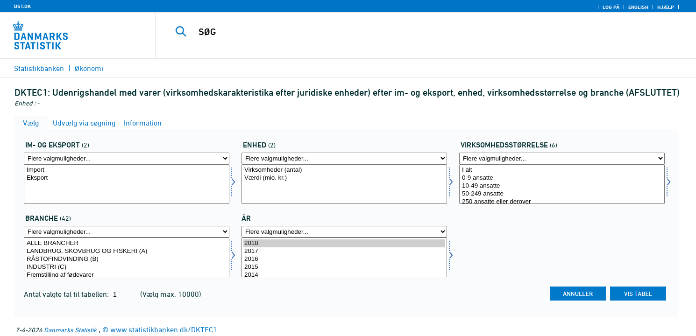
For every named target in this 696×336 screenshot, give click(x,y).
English (638, 7)
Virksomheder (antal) (344, 170)
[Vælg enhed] (344, 184)
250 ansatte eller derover (562, 202)
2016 (344, 259)
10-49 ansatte (562, 186)
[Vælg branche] (126, 257)
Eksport (126, 178)
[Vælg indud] (126, 184)
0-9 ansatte (562, 178)
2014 (344, 275)
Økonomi (89, 68)
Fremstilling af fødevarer (126, 275)
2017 (344, 251)
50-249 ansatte (562, 194)
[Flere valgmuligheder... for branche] (126, 232)
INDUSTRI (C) (126, 267)
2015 (344, 267)
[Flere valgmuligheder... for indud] (126, 158)
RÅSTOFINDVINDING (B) (126, 259)
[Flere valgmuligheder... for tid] (344, 232)
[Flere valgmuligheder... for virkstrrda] (562, 158)
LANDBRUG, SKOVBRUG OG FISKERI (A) (126, 251)
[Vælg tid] (344, 257)
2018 (344, 243)
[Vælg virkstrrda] (562, 184)
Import (126, 170)
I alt (562, 170)
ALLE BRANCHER (126, 243)
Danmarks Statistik (70, 330)
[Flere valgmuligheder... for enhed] (344, 158)
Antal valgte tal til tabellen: (67, 294)
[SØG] (408, 31)
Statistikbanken (39, 68)
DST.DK (22, 6)
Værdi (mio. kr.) (344, 178)
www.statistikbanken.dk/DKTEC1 (163, 329)
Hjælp (665, 7)
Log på (611, 7)
